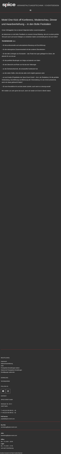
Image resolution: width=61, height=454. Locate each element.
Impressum (4, 361)
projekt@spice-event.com (8, 418)
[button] (30, 10)
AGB (2, 365)
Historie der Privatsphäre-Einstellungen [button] (11, 370)
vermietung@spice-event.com (9, 427)
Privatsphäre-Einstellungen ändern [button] (10, 368)
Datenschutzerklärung (7, 363)
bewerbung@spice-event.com (9, 435)
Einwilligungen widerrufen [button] (8, 372)
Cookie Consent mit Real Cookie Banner (11, 453)
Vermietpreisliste (5, 381)
